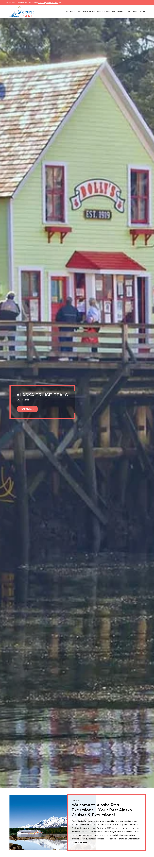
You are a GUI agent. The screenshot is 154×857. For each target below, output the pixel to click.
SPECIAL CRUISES (103, 12)
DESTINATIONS (89, 12)
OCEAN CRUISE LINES (73, 12)
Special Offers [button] (139, 12)
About (128, 12)
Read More (26, 409)
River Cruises (117, 12)
